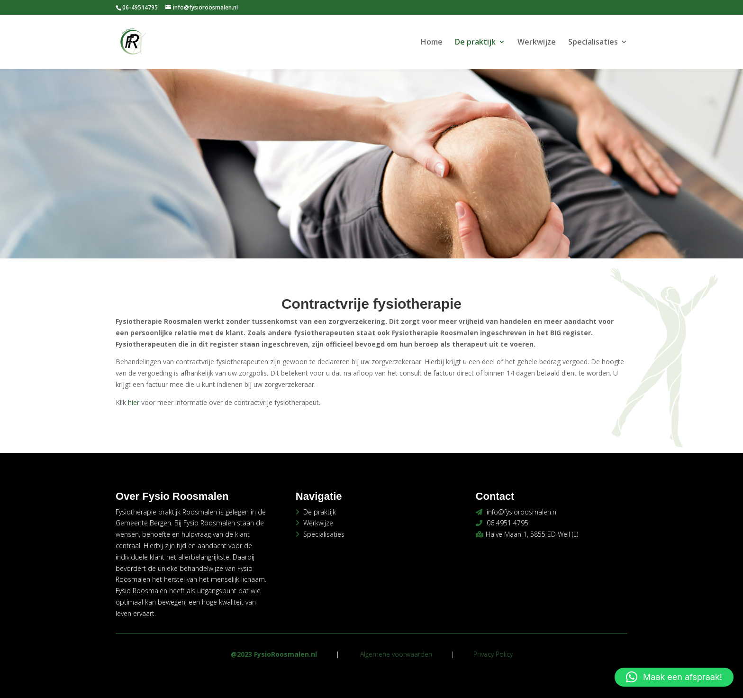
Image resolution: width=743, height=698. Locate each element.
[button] (674, 677)
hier (133, 402)
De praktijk (475, 42)
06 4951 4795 (507, 522)
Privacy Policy (493, 654)
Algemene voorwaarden (396, 654)
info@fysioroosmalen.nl (522, 511)
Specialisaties (593, 42)
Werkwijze (536, 42)
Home (432, 42)
